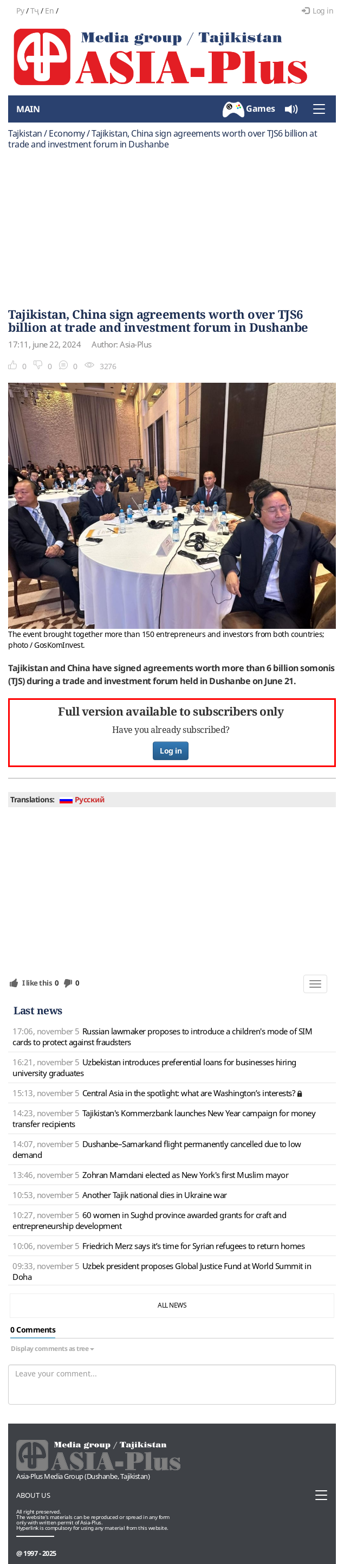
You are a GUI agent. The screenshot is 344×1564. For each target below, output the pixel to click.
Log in (318, 10)
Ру (20, 10)
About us (33, 1495)
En (49, 10)
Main (28, 109)
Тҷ (34, 10)
